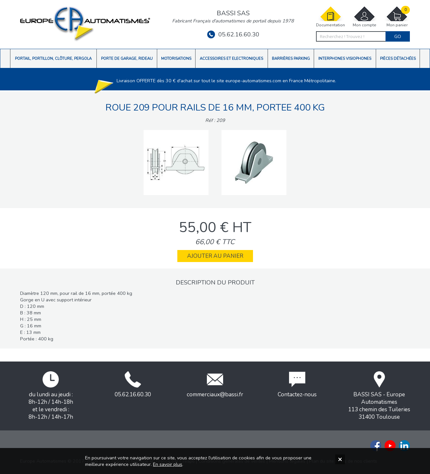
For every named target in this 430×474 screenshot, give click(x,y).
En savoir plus (167, 464)
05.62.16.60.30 (233, 34)
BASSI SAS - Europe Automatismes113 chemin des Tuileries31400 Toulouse (379, 396)
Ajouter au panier (215, 256)
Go (397, 36)
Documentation (330, 17)
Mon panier (397, 17)
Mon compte (364, 17)
